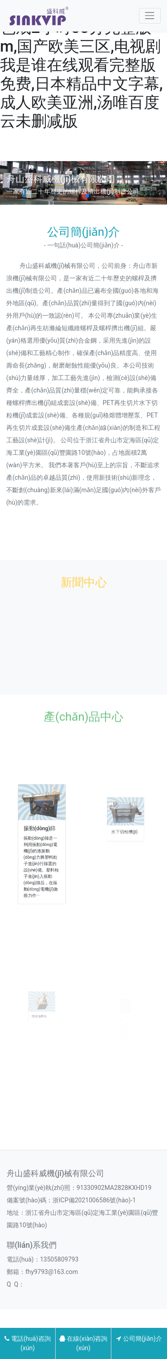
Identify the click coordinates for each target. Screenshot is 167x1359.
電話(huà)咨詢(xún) (27, 1343)
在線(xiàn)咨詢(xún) (83, 1343)
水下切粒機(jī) (125, 836)
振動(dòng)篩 (40, 835)
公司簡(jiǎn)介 (139, 1338)
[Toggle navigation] (150, 16)
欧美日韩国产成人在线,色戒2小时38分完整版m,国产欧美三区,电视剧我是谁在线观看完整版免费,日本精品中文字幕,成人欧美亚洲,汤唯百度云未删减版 (81, 65)
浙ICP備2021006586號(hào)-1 (94, 1200)
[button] (80, 196)
